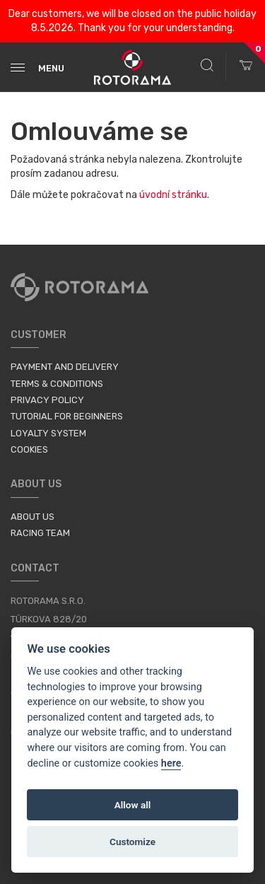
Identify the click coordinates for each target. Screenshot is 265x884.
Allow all (132, 804)
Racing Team (40, 533)
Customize (132, 841)
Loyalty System (48, 433)
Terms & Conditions (57, 383)
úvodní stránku (173, 195)
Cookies (29, 449)
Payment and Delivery (65, 366)
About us (32, 516)
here (171, 763)
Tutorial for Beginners (67, 416)
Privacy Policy (47, 400)
